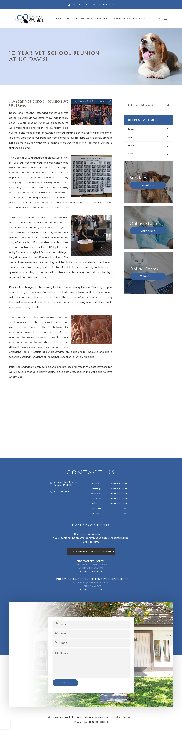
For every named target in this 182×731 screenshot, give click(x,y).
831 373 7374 (95, 589)
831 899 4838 (95, 571)
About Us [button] (71, 19)
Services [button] (86, 19)
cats (131, 154)
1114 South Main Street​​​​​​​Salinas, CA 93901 (66, 483)
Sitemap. (127, 717)
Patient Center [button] (121, 19)
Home (59, 19)
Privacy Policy (113, 717)
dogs (131, 129)
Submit (65, 682)
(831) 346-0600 (62, 492)
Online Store (101, 19)
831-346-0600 (91, 541)
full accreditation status (55, 207)
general (132, 137)
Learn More (142, 186)
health (132, 146)
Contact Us (139, 19)
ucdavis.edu (36, 257)
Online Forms (142, 277)
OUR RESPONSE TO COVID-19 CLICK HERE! (93, 5)
